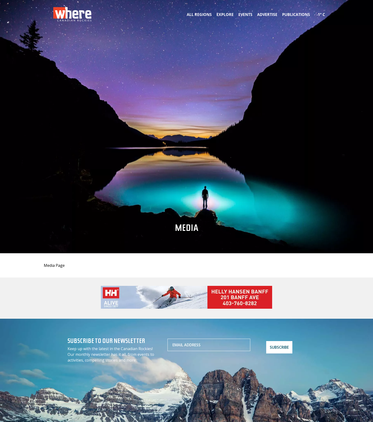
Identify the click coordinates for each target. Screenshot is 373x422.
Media (186, 229)
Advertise (267, 14)
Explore (225, 14)
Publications (296, 14)
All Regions (199, 14)
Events (245, 14)
